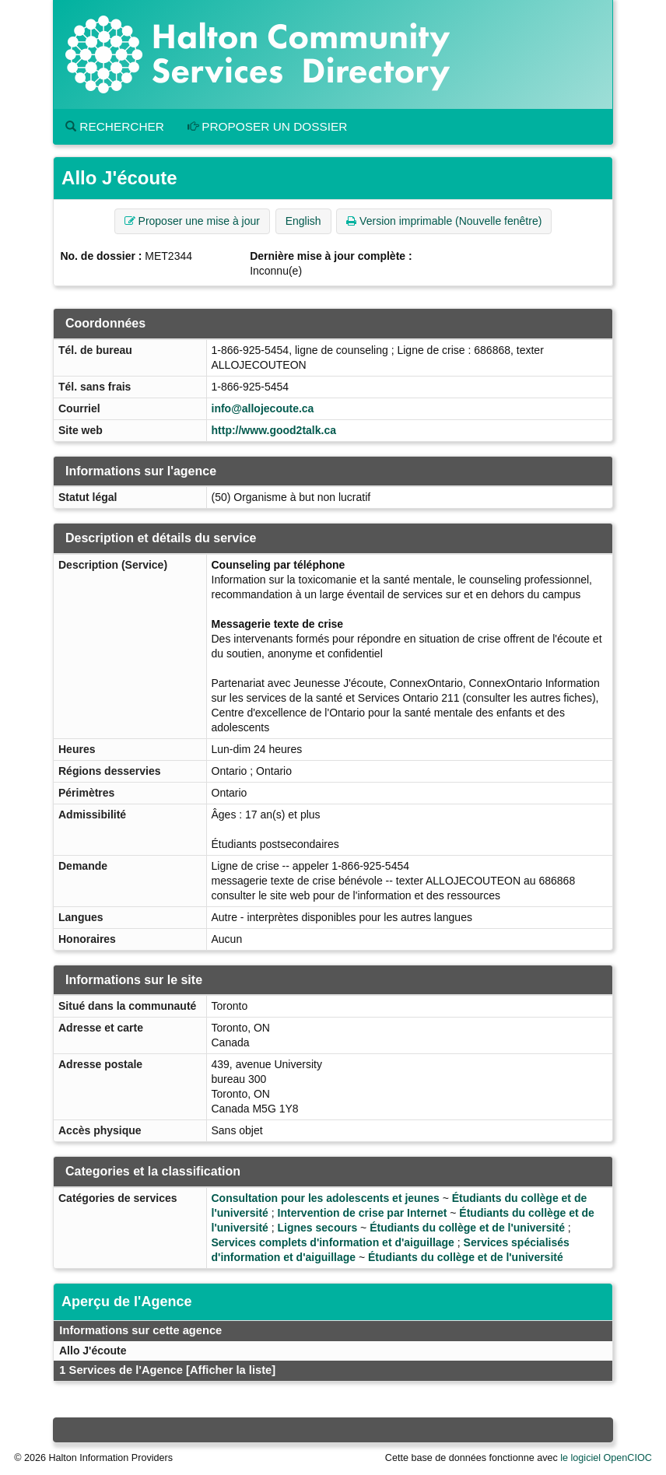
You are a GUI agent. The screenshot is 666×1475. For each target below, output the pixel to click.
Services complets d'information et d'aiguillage (333, 1242)
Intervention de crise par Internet (362, 1213)
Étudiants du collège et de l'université (467, 1227)
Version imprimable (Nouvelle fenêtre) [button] (444, 221)
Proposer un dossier (268, 126)
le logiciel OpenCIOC (606, 1457)
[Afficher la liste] (230, 1370)
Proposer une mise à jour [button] (192, 221)
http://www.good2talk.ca (274, 430)
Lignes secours (318, 1227)
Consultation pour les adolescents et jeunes (326, 1198)
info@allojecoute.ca (263, 408)
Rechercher (114, 126)
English (303, 221)
